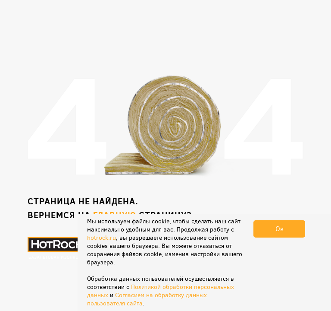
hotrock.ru (101, 238)
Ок (279, 228)
